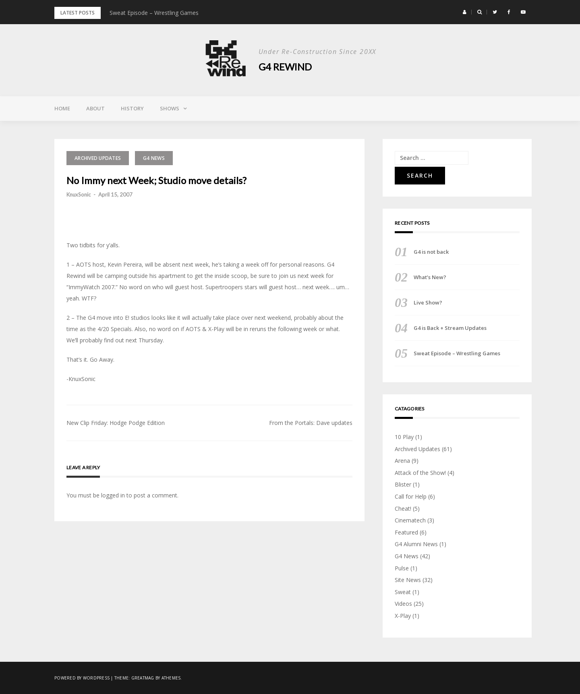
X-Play (403, 615)
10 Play (404, 437)
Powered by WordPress (82, 678)
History (132, 108)
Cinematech (410, 520)
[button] (464, 12)
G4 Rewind (285, 67)
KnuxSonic (78, 194)
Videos (403, 603)
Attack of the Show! (420, 472)
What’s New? (430, 277)
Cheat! (403, 508)
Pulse (402, 568)
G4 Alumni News (416, 544)
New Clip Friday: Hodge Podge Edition (115, 423)
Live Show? (428, 302)
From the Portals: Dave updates (310, 423)
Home (62, 108)
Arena (402, 460)
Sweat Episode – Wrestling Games (154, 13)
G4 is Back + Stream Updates (450, 327)
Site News (408, 580)
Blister (403, 484)
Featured (406, 532)
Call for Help (411, 496)
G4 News (154, 158)
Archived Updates (98, 158)
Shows (169, 108)
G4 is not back (431, 251)
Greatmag (142, 678)
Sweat (403, 592)
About (95, 108)
